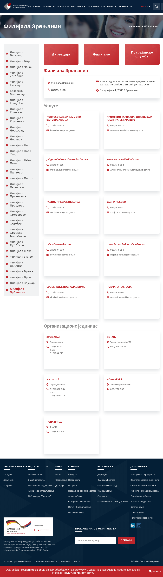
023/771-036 (117, 389)
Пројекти (8, 485)
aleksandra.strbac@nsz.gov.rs (126, 130)
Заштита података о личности (145, 479)
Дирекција (61, 54)
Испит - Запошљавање (79, 506)
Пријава (129, 540)
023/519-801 (58, 90)
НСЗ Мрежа (151, 26)
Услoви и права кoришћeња (17, 561)
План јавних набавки (140, 496)
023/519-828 (117, 249)
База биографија (36, 479)
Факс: (52, 349)
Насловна (34, 6)
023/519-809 (57, 207)
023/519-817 (116, 207)
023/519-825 (57, 164)
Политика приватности (141, 517)
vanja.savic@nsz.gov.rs (122, 212)
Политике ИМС (137, 512)
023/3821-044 (57, 389)
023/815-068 (57, 431)
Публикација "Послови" (39, 496)
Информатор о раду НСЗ (142, 474)
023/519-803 (57, 125)
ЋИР (143, 6)
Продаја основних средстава (82, 490)
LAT (149, 6)
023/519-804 (117, 292)
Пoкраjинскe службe (142, 54)
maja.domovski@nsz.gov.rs (124, 297)
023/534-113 (56, 353)
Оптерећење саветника (79, 501)
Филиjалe (101, 54)
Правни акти (74, 479)
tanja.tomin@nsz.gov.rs (62, 130)
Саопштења (61, 479)
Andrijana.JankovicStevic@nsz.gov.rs (130, 169)
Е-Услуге (78, 6)
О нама (49, 6)
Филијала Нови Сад (107, 485)
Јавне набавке (75, 496)
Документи (96, 6)
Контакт (125, 6)
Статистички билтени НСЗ (143, 485)
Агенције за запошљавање (41, 490)
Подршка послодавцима (40, 485)
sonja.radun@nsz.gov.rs (62, 212)
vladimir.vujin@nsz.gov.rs (63, 297)
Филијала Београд (106, 479)
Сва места (103, 496)
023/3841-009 (118, 346)
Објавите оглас (35, 474)
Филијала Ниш (105, 490)
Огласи (63, 6)
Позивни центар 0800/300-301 (113, 501)
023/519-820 (117, 125)
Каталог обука (137, 506)
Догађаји (59, 485)
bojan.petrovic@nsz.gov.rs (124, 254)
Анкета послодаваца (140, 501)
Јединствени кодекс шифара (144, 490)
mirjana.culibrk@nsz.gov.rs (64, 169)
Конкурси (8, 474)
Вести (58, 474)
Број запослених (76, 512)
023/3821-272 (57, 395)
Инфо (112, 6)
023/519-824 (117, 164)
